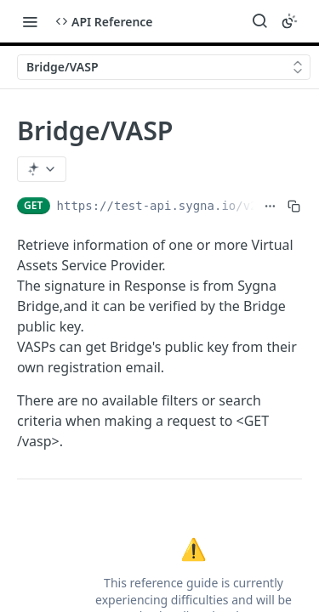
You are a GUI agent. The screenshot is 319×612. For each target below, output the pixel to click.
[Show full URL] (270, 205)
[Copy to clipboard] (294, 205)
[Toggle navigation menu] (30, 21)
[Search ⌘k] (259, 21)
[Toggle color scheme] (289, 21)
